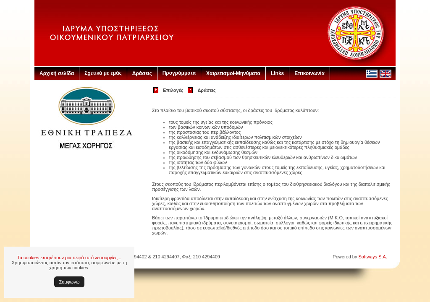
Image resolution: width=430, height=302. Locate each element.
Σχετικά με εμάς (103, 73)
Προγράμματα (179, 73)
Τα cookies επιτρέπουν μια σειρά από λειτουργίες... (69, 257)
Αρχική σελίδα (56, 73)
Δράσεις (142, 73)
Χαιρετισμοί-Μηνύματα (233, 73)
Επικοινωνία (309, 73)
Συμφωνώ (69, 281)
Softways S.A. (373, 256)
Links (277, 73)
